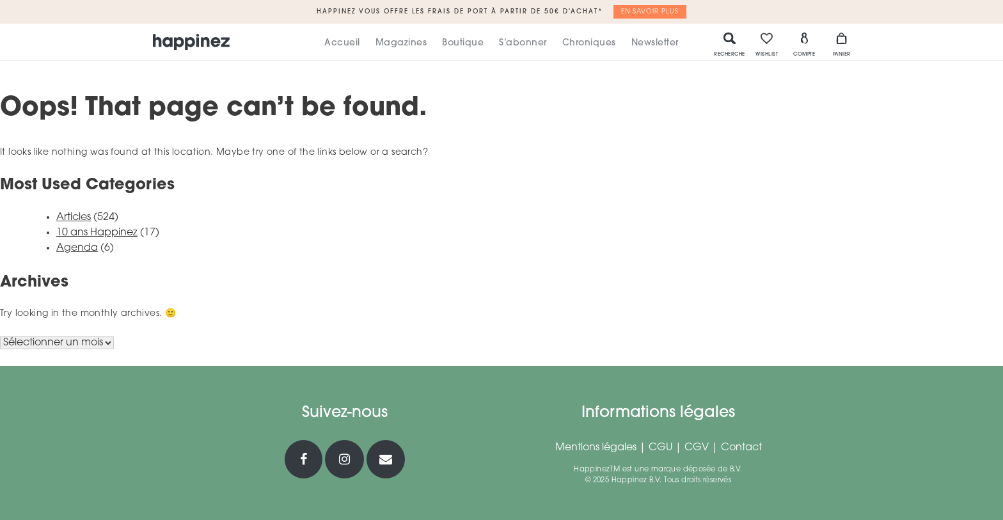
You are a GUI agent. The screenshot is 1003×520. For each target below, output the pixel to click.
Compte (804, 44)
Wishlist (766, 44)
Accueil (342, 43)
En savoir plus (650, 11)
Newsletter (655, 43)
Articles (73, 217)
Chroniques (589, 43)
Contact (741, 448)
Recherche (729, 44)
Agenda (77, 248)
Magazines (401, 43)
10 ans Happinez (97, 233)
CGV (696, 448)
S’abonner (523, 43)
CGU (660, 448)
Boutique (463, 43)
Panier (842, 44)
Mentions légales (595, 448)
